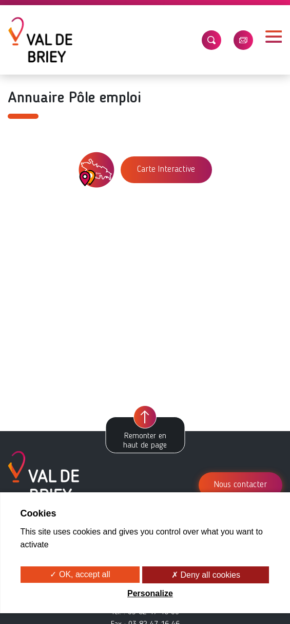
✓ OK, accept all (80, 574)
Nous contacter (240, 484)
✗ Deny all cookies (205, 574)
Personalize (150, 593)
